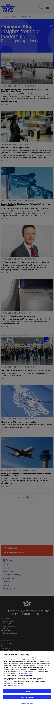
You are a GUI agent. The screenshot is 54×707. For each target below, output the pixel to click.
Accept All (27, 691)
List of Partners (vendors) (11, 685)
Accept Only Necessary (27, 697)
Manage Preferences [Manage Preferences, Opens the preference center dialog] (27, 703)
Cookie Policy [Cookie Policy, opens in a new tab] (27, 673)
